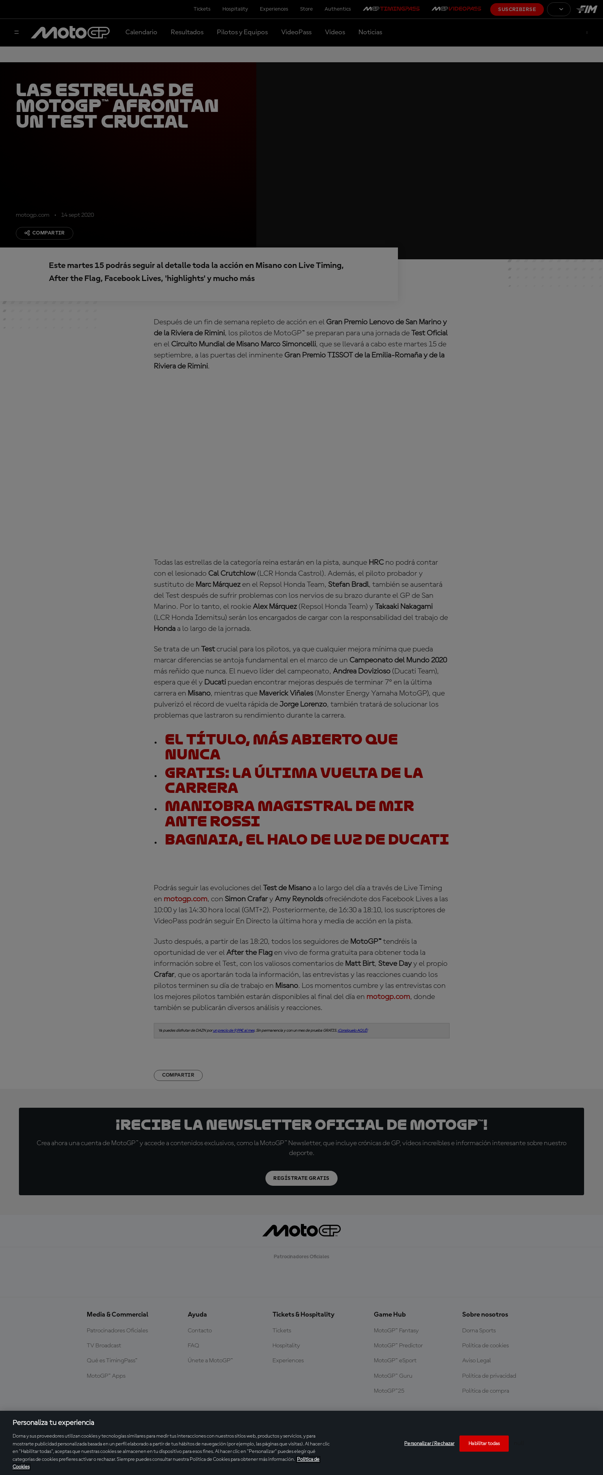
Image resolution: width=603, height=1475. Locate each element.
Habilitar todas (484, 1443)
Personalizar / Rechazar (429, 1443)
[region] (301, 1443)
